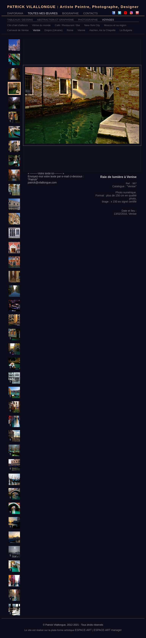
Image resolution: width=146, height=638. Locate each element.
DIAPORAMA (15, 13)
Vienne (81, 30)
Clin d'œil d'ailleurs (17, 25)
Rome (70, 30)
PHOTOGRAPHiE (88, 19)
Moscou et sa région (115, 25)
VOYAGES (108, 19)
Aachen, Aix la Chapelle (102, 30)
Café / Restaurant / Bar (67, 25)
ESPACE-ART (83, 630)
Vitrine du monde (41, 25)
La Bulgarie (126, 30)
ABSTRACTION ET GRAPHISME (55, 19)
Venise (36, 30)
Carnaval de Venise (18, 30)
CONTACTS (90, 13)
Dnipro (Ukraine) (53, 30)
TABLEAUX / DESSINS (20, 19)
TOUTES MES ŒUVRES (43, 13)
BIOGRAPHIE (70, 13)
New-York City (92, 25)
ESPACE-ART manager (108, 630)
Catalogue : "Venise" (124, 186)
